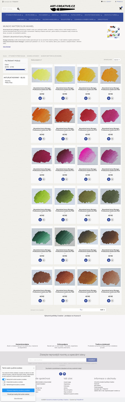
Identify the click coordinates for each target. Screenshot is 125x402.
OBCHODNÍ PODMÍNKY (39, 384)
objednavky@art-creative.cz (112, 390)
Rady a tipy (8, 82)
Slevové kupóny (68, 390)
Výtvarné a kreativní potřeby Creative (57, 399)
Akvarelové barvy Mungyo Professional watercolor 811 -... (110, 130)
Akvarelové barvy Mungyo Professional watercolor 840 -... (42, 211)
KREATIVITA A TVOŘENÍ (111, 15)
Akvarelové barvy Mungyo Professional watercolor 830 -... (65, 251)
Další (102, 310)
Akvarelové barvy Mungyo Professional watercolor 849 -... (42, 292)
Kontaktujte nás (37, 388)
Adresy (66, 388)
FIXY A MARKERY (44, 15)
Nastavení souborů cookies (71, 394)
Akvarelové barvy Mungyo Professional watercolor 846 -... (110, 292)
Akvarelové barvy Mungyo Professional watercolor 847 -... (87, 292)
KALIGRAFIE (65, 15)
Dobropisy (66, 386)
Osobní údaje (67, 382)
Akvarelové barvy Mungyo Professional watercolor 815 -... (87, 170)
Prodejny (35, 392)
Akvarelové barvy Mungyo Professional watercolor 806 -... (110, 89)
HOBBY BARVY (22, 20)
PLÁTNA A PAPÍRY (77, 15)
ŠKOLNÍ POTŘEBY (67, 20)
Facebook (60, 373)
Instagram (64, 373)
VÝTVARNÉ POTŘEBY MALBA (15, 15)
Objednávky (67, 384)
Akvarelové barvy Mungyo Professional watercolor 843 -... (110, 211)
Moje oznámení (68, 392)
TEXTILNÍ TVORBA (35, 20)
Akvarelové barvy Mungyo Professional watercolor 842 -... (87, 211)
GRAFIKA (55, 15)
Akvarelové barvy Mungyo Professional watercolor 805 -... (87, 89)
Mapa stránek (37, 390)
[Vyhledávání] (11, 9)
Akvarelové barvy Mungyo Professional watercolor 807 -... (42, 130)
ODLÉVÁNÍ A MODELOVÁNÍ (51, 20)
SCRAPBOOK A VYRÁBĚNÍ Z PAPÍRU (85, 20)
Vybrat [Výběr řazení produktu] (117, 60)
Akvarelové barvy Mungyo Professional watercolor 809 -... (65, 130)
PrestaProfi (80, 399)
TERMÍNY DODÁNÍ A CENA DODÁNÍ (42, 382)
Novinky (7, 81)
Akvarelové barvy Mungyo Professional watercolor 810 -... (87, 130)
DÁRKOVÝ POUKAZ (103, 19)
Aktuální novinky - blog (14, 77)
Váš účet (68, 378)
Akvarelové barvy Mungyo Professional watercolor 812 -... (42, 170)
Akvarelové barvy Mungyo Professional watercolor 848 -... (65, 292)
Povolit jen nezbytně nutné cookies (18, 394)
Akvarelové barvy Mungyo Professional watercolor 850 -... (110, 251)
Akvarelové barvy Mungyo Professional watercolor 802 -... (42, 89)
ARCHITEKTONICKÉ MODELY (94, 15)
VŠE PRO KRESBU (31, 15)
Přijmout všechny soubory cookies (18, 390)
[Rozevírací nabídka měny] (109, 1)
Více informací (7, 47)
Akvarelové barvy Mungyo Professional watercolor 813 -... (65, 170)
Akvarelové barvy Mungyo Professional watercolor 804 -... (65, 89)
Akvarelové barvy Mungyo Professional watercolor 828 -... (42, 251)
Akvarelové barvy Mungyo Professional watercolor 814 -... (110, 170)
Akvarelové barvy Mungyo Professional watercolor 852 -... (87, 251)
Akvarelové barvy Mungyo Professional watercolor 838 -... (65, 211)
